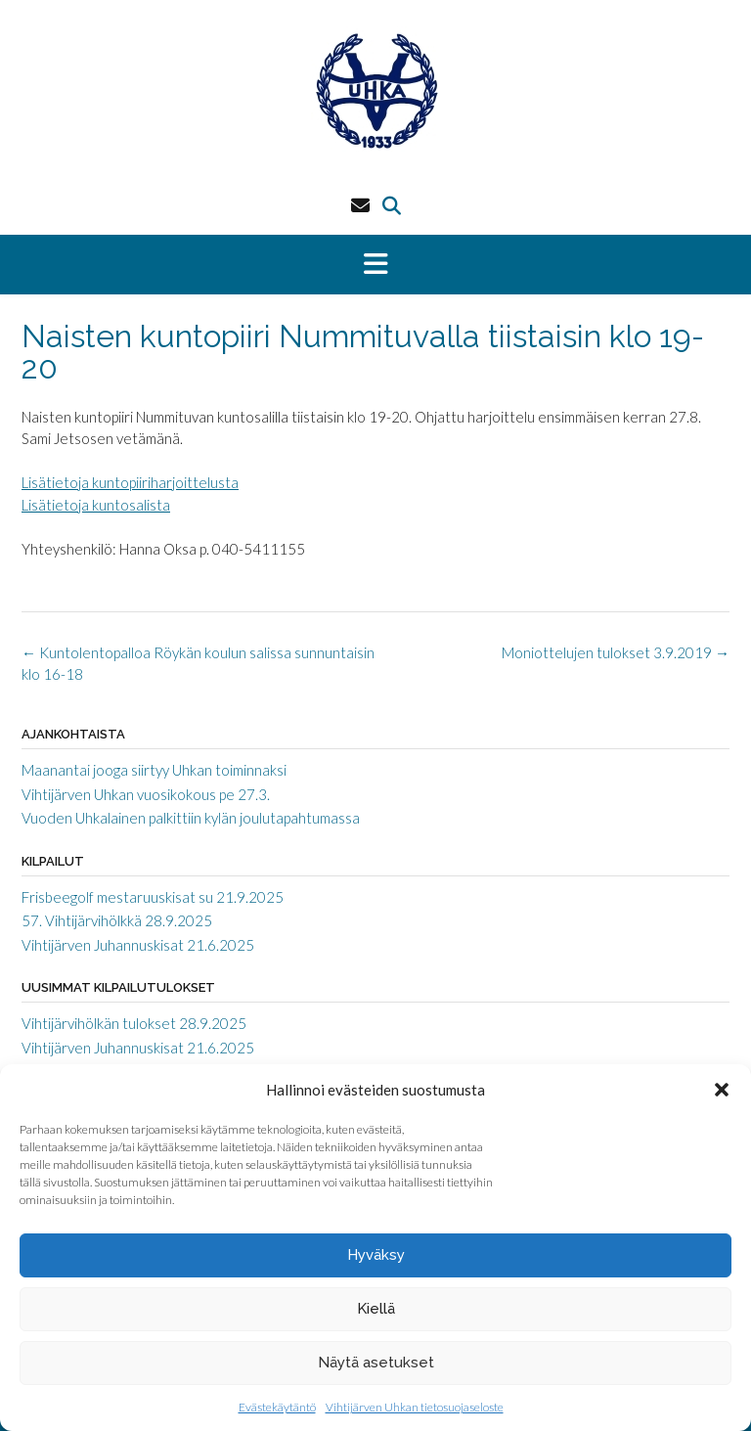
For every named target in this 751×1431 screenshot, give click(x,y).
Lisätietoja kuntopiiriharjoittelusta (130, 482)
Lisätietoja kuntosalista (96, 505)
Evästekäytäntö (277, 1407)
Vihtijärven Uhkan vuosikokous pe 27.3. (146, 794)
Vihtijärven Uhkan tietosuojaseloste (415, 1407)
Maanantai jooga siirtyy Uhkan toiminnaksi (154, 770)
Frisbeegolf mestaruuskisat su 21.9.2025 (153, 897)
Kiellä (376, 1309)
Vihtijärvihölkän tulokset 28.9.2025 (134, 1023)
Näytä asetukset (376, 1362)
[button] (721, 1089)
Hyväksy (376, 1255)
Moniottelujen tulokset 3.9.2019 (615, 652)
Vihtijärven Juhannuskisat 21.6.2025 (138, 945)
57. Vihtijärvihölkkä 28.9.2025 (117, 920)
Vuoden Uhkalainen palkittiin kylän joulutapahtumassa (191, 818)
